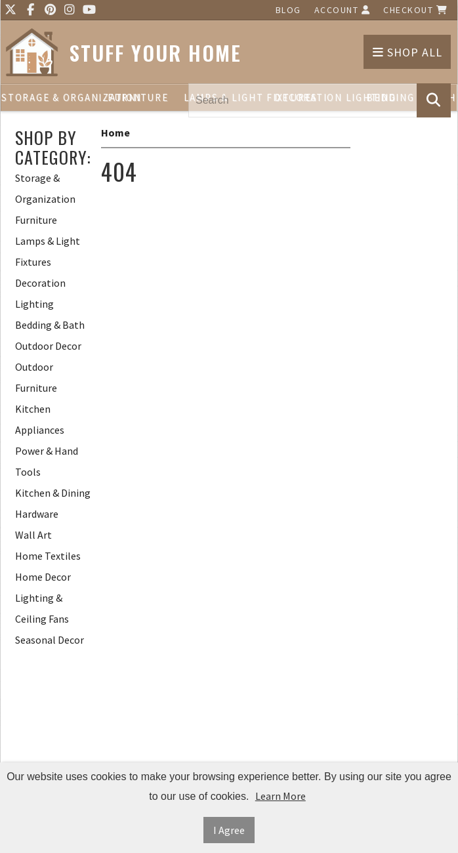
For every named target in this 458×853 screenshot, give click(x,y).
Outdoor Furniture (36, 377)
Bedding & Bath (50, 324)
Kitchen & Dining (53, 492)
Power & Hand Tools (46, 461)
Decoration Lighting (40, 293)
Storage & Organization (47, 97)
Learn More (280, 795)
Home (115, 132)
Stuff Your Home (155, 53)
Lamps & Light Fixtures (47, 251)
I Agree (229, 830)
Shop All (407, 52)
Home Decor (43, 576)
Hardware (36, 513)
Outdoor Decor (48, 345)
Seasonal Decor (49, 639)
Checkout (415, 10)
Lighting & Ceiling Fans (42, 608)
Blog (288, 10)
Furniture (138, 97)
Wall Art (33, 534)
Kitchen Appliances (39, 419)
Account (342, 10)
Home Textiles (48, 555)
